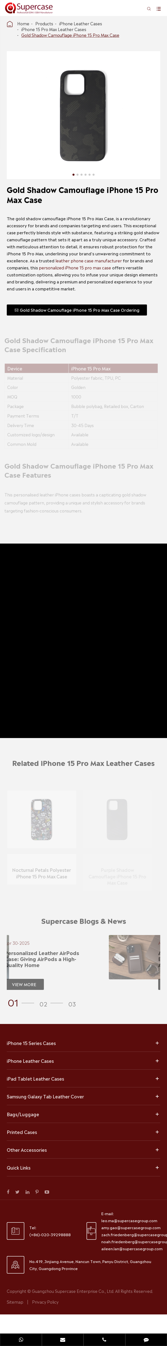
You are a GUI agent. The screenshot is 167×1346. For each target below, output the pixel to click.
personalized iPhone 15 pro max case (74, 267)
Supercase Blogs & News (83, 922)
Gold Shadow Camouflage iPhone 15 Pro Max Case (70, 35)
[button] (22, 1001)
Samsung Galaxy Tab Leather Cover (45, 1096)
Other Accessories (27, 1149)
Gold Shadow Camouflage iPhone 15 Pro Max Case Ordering (76, 310)
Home (23, 23)
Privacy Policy (45, 1302)
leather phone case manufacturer (88, 260)
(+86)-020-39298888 (50, 1234)
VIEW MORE (22, 984)
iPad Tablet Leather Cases (35, 1078)
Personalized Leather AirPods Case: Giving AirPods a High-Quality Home (39, 959)
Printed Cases (22, 1131)
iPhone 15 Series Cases (31, 1043)
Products (44, 23)
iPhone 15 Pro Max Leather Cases (53, 29)
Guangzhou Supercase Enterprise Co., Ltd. (73, 1291)
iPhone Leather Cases (80, 23)
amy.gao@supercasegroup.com (130, 1227)
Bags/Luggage (23, 1114)
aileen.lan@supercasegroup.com (131, 1248)
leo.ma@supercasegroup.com (129, 1220)
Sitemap (15, 1302)
